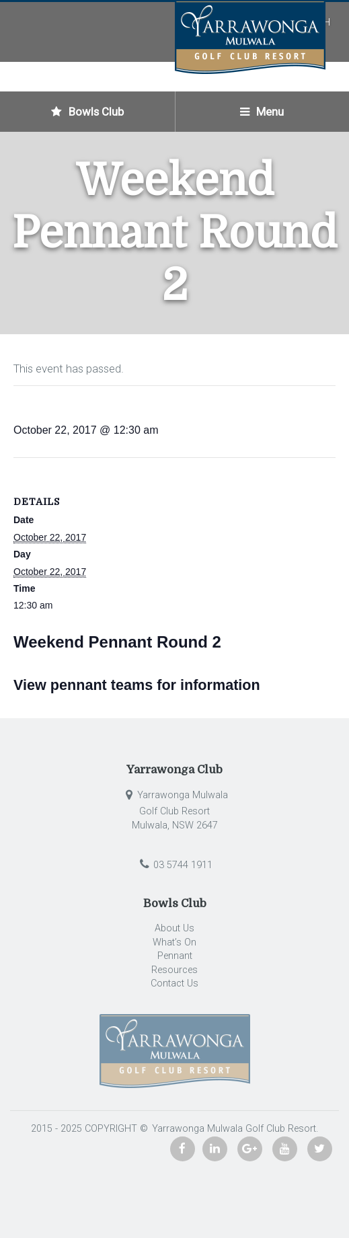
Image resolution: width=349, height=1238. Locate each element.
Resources (174, 970)
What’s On (174, 942)
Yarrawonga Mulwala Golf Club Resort (232, 1128)
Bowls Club (87, 111)
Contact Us (174, 983)
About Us (174, 928)
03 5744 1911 (174, 865)
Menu (262, 111)
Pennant (174, 956)
